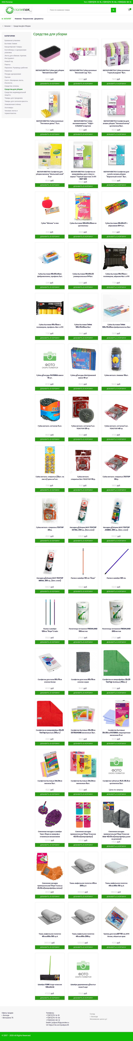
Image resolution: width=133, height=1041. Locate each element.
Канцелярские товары (13, 47)
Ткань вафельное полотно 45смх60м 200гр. (83, 935)
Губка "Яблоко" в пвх (50, 223)
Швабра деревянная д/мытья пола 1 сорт (83, 985)
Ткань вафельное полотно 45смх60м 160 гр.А (50, 935)
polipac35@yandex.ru (60, 1022)
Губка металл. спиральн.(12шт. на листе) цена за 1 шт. (50, 477)
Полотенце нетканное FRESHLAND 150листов (83, 630)
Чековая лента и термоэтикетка (11, 111)
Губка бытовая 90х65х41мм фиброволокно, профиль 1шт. (49, 275)
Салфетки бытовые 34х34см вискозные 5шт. (83, 782)
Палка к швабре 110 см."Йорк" (83, 578)
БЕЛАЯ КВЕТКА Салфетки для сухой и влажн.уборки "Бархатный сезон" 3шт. (116, 174)
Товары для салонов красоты (16, 101)
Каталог (8, 26)
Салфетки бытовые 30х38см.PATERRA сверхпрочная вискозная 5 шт (116, 732)
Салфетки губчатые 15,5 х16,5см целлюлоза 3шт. (116, 782)
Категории (10, 36)
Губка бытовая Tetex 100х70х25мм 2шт (83, 325)
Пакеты (7, 64)
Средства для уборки (21, 26)
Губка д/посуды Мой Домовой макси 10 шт (83, 376)
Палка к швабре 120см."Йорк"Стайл (50, 630)
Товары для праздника (13, 98)
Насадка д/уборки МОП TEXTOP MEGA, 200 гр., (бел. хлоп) (50, 579)
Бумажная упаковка (12, 40)
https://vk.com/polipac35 (59, 1025)
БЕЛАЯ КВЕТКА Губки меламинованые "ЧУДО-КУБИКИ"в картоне (83, 123)
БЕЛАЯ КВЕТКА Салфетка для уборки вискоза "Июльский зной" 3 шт (50, 174)
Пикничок (8, 71)
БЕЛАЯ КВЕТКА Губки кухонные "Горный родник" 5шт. (116, 71)
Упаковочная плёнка (13, 104)
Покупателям (28, 19)
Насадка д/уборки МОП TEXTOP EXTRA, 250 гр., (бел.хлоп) (83, 528)
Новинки (18, 19)
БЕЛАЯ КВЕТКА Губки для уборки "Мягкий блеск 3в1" (50, 71)
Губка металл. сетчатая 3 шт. (50, 426)
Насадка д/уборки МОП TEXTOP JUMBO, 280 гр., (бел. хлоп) (116, 528)
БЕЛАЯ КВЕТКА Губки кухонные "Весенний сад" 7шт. (83, 71)
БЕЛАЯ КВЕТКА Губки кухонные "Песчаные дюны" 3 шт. (49, 122)
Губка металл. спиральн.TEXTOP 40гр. (50, 528)
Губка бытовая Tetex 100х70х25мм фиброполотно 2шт (116, 325)
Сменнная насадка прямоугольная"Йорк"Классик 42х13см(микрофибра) (83, 834)
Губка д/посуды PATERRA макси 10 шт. (49, 376)
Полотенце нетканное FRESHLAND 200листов (116, 630)
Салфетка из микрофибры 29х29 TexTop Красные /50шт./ (50, 731)
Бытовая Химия (11, 43)
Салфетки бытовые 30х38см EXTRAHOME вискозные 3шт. (83, 731)
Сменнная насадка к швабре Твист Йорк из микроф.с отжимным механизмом (50, 834)
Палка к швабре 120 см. (116, 578)
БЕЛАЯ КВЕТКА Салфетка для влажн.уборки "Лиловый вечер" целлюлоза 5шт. (116, 123)
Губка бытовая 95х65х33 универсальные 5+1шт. (83, 275)
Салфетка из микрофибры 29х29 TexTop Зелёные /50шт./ (116, 680)
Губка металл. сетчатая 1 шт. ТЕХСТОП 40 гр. (116, 427)
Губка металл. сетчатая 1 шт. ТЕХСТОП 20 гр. (83, 427)
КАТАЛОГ (6, 19)
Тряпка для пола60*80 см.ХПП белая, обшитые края (116, 935)
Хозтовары (9, 107)
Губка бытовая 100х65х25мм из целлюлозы (83, 224)
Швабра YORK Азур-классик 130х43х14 (50, 985)
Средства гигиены (12, 86)
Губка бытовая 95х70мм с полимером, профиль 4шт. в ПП (49, 325)
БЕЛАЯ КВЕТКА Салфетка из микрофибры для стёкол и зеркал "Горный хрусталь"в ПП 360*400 (83, 175)
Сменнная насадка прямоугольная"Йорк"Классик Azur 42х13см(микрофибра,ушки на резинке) (116, 835)
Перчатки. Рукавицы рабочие (16, 67)
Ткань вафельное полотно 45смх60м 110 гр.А (116, 884)
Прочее (8, 77)
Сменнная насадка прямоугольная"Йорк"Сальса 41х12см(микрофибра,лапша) (49, 885)
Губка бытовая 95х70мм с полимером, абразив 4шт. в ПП (116, 275)
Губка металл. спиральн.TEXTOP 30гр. (116, 477)
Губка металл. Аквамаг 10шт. (116, 375)
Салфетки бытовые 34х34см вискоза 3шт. (50, 782)
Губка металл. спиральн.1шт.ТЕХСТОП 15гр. (83, 477)
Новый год (9, 61)
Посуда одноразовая (13, 74)
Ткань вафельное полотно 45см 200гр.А (83, 884)
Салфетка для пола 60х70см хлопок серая (83, 680)
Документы (38, 19)
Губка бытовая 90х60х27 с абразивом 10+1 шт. (116, 224)
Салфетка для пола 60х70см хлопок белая (50, 680)
